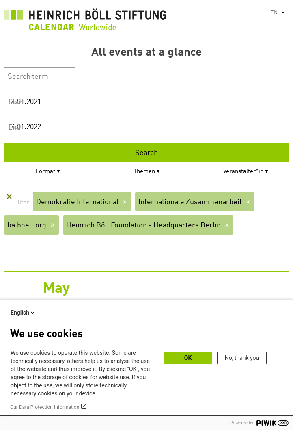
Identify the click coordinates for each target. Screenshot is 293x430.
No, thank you (242, 357)
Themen (144, 172)
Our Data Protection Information (44, 407)
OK (188, 357)
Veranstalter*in (243, 172)
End (14, 127)
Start (16, 102)
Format (45, 172)
